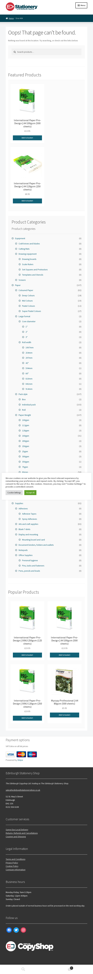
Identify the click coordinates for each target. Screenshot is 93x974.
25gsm (25, 451)
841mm (29, 384)
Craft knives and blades (29, 243)
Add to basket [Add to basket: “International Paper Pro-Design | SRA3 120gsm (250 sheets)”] (27, 718)
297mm (29, 358)
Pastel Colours (28, 306)
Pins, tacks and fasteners (33, 565)
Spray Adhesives (29, 519)
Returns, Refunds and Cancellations (22, 833)
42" (27, 363)
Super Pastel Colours (31, 311)
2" (27, 332)
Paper (18, 285)
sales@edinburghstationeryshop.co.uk (23, 790)
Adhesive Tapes (29, 513)
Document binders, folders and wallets (36, 545)
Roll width (26, 342)
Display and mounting (28, 534)
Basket (60, 967)
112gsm (25, 425)
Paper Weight (25, 415)
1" (27, 326)
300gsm (25, 456)
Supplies (19, 503)
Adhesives (23, 508)
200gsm (25, 441)
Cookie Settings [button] (14, 492)
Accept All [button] (30, 492)
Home (11, 18)
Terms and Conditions (15, 859)
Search (23, 969)
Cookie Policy (12, 866)
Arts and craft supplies (28, 524)
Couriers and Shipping (16, 836)
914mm (29, 389)
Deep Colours (28, 295)
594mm (29, 368)
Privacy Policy (12, 862)
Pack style (23, 394)
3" (27, 337)
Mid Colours (27, 300)
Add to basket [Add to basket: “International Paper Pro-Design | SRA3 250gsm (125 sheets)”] (27, 655)
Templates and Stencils (32, 274)
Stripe (20, 760)
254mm (29, 352)
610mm (29, 378)
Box (24, 399)
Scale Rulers (27, 264)
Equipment (20, 238)
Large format (24, 316)
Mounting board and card (33, 539)
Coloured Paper (26, 290)
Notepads (23, 550)
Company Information (15, 869)
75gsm (25, 467)
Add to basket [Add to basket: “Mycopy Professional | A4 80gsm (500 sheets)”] (64, 715)
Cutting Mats (24, 249)
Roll (24, 410)
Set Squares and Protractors (35, 269)
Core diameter (28, 321)
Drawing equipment (28, 254)
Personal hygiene (30, 560)
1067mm (30, 347)
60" (27, 373)
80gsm (25, 472)
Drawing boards (29, 259)
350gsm (25, 461)
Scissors (22, 280)
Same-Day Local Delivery (17, 829)
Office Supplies (25, 555)
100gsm (25, 420)
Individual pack (29, 404)
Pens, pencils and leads (29, 571)
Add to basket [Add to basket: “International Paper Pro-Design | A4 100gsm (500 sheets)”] (27, 138)
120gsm (25, 430)
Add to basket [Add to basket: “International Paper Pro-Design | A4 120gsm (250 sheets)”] (27, 201)
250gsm (25, 446)
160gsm (25, 435)
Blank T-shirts (24, 529)
